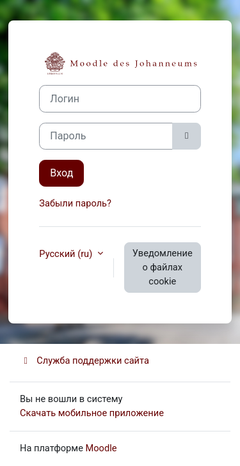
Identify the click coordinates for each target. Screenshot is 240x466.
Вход (61, 173)
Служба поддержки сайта (84, 360)
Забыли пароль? (75, 203)
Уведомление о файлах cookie (162, 267)
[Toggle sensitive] (186, 136)
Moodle (101, 448)
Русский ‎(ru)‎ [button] (67, 254)
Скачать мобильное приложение (92, 413)
